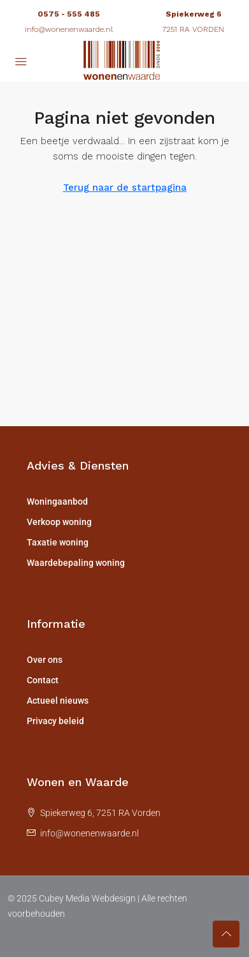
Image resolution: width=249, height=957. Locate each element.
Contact (43, 680)
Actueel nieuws (58, 700)
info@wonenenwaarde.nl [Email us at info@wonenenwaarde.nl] (89, 833)
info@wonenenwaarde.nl (69, 29)
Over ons (44, 660)
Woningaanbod (57, 501)
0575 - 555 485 (69, 14)
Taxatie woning (58, 542)
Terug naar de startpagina (125, 187)
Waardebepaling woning (76, 563)
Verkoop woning (59, 522)
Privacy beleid (55, 721)
